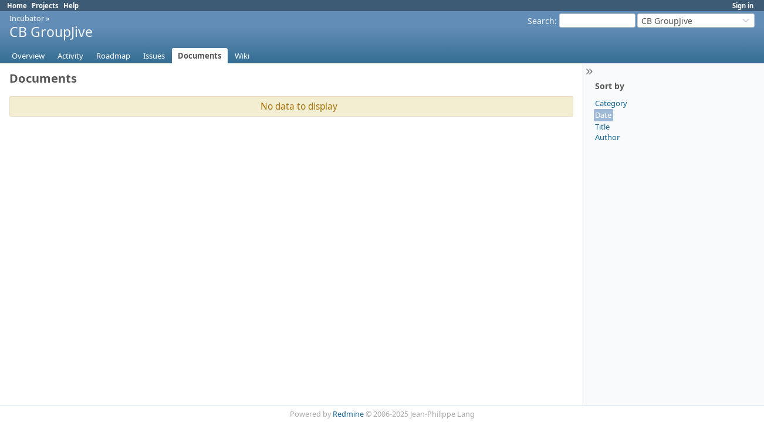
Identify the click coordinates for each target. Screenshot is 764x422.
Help (71, 5)
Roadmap (113, 55)
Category (611, 103)
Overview (28, 55)
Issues (154, 55)
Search (541, 20)
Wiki (242, 55)
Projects (45, 5)
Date (603, 115)
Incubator (26, 18)
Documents (200, 55)
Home (17, 5)
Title (602, 126)
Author (607, 137)
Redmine (348, 414)
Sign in (742, 5)
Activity (70, 55)
